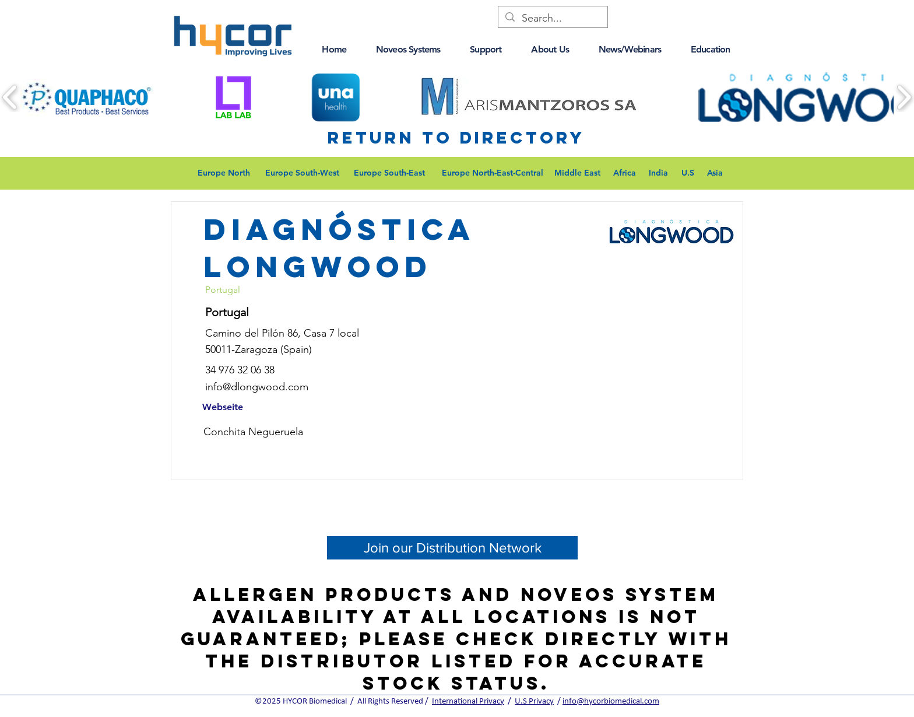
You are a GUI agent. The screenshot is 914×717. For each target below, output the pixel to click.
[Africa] (624, 173)
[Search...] (552, 18)
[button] (334, 49)
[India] (658, 173)
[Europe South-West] (302, 173)
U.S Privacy (534, 701)
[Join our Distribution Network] (452, 547)
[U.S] (687, 173)
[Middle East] (577, 173)
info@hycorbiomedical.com (611, 701)
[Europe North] (223, 173)
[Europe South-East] (389, 173)
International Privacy (468, 701)
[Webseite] (222, 407)
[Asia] (714, 173)
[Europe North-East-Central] (492, 173)
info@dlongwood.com (256, 386)
